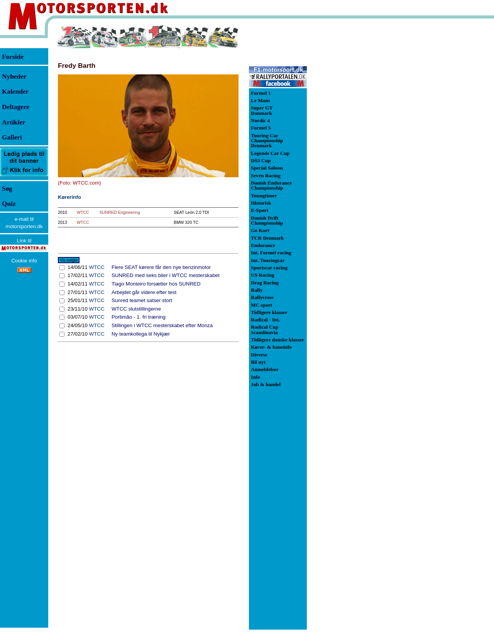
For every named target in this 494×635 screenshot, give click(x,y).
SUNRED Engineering (120, 212)
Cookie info (24, 261)
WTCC (83, 212)
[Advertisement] (347, 140)
